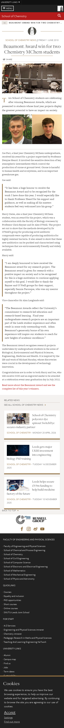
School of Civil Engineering (16, 558)
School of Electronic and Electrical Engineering (26, 566)
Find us (7, 663)
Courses (7, 592)
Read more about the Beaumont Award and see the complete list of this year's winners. (28, 386)
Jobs (6, 667)
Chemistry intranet (13, 633)
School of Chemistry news (20, 40)
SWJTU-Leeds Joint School (16, 612)
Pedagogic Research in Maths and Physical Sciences (28, 638)
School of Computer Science (17, 562)
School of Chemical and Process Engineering (24, 550)
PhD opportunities (12, 600)
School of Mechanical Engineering (19, 574)
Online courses (11, 608)
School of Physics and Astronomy (19, 578)
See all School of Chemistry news (23, 404)
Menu (9, 8)
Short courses (10, 604)
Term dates (9, 671)
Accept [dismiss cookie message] (10, 712)
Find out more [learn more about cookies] (12, 721)
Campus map (10, 659)
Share (9, 59)
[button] (59, 16)
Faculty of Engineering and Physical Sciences (24, 546)
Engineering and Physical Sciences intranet (24, 629)
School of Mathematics (14, 570)
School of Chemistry (14, 16)
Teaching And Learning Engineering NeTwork (25, 642)
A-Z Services (9, 625)
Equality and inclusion (14, 596)
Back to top (9, 510)
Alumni (7, 655)
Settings (8, 717)
